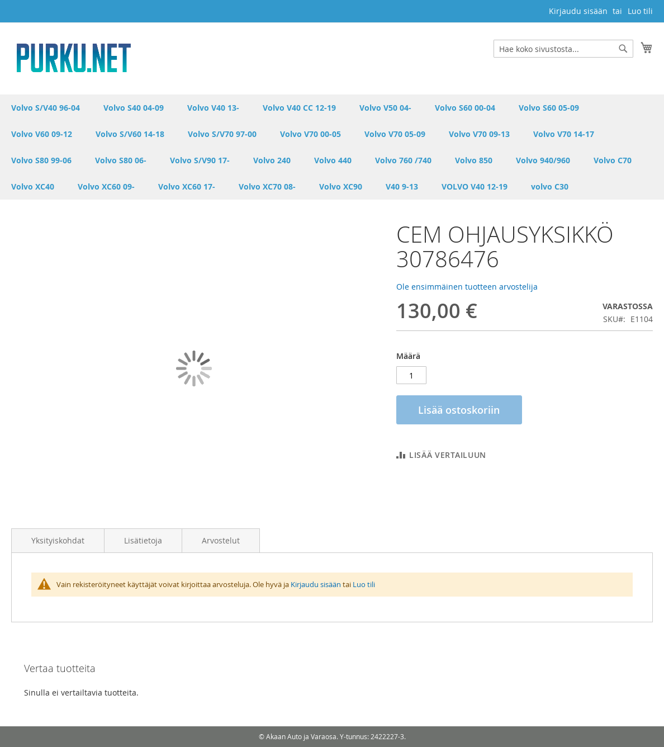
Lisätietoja (143, 540)
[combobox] (563, 49)
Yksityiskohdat (57, 540)
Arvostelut (221, 540)
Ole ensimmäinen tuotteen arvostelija (467, 286)
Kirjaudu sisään (578, 11)
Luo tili (640, 11)
